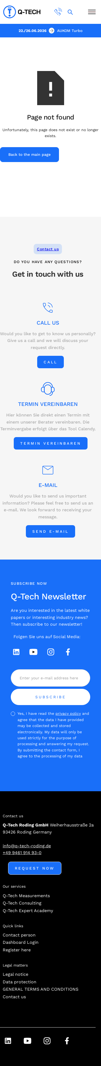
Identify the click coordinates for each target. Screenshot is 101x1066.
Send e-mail (50, 531)
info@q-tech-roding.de (27, 845)
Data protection (19, 981)
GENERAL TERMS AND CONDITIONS (40, 989)
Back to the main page (29, 154)
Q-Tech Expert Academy (28, 910)
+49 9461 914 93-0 (22, 852)
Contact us (48, 249)
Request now (35, 868)
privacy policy (68, 713)
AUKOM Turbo (69, 30)
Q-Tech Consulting (22, 903)
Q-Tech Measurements (26, 895)
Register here (17, 949)
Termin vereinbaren (50, 443)
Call (50, 362)
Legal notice (15, 974)
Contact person (19, 935)
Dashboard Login (21, 942)
